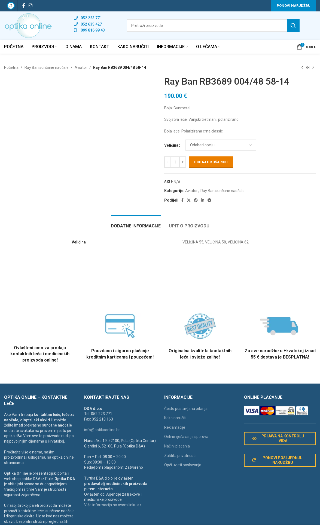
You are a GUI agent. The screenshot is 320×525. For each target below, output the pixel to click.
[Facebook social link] (23, 5)
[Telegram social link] (209, 200)
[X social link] (188, 200)
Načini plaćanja (177, 446)
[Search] (213, 25)
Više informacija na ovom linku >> (113, 505)
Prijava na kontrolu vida (278, 438)
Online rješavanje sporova (186, 436)
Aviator (81, 67)
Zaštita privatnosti (180, 455)
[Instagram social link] (30, 5)
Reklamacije (174, 427)
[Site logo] (28, 25)
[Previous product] (302, 67)
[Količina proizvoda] (175, 162)
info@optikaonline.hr (102, 430)
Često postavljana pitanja (186, 408)
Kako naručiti (175, 418)
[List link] (89, 18)
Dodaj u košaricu (211, 162)
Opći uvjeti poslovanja (182, 465)
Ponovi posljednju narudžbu (277, 460)
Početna (11, 67)
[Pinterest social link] (195, 200)
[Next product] (313, 67)
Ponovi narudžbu (293, 6)
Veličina (171, 145)
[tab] (136, 223)
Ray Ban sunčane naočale (47, 67)
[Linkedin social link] (202, 200)
